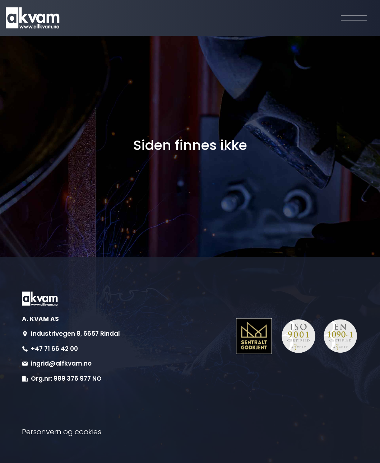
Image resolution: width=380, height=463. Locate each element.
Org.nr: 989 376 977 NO (66, 378)
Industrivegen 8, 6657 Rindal (75, 333)
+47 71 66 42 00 (54, 348)
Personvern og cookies (61, 432)
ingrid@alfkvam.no (61, 363)
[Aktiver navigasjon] (353, 18)
